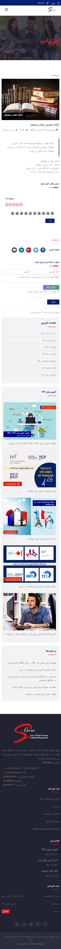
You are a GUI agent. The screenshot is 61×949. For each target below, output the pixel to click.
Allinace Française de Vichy (46, 829)
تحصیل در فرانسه (51, 814)
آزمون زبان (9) (49, 340)
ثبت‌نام (41, 3)
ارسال (53, 301)
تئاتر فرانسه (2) (49, 368)
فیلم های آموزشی (49, 871)
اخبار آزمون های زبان (48, 860)
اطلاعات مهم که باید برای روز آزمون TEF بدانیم (34, 687)
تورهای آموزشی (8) (47, 361)
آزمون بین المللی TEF (49, 799)
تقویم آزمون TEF (50, 849)
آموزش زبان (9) (48, 375)
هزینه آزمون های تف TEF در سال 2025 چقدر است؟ (31, 663)
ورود (53, 3)
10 (12, 213)
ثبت (50, 220)
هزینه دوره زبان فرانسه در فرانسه (40, 694)
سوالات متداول (52, 821)
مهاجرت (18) (50, 347)
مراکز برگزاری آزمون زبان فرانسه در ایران (37, 670)
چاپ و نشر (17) (48, 333)
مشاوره (56, 806)
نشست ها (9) (49, 354)
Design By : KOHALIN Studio (31, 944)
